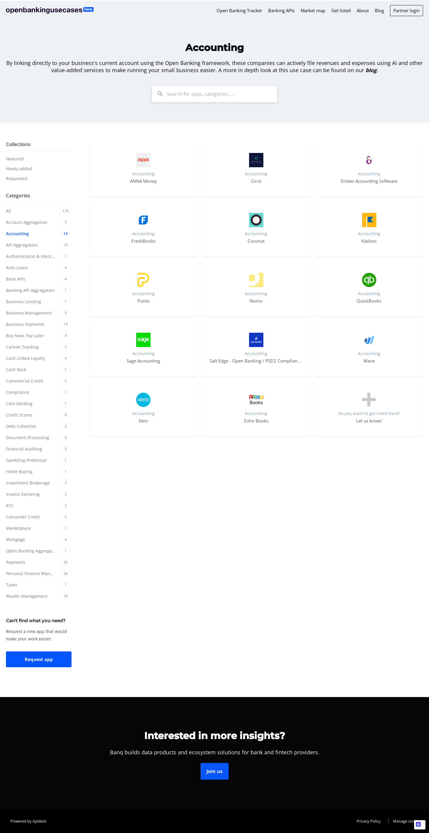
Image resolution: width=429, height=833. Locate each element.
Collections (18, 144)
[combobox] (214, 94)
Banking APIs (281, 10)
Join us (214, 771)
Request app (39, 659)
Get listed (341, 10)
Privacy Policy (369, 821)
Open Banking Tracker (239, 10)
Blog (379, 10)
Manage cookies (407, 821)
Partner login (406, 10)
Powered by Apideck (28, 821)
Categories (18, 195)
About (363, 10)
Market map (313, 10)
